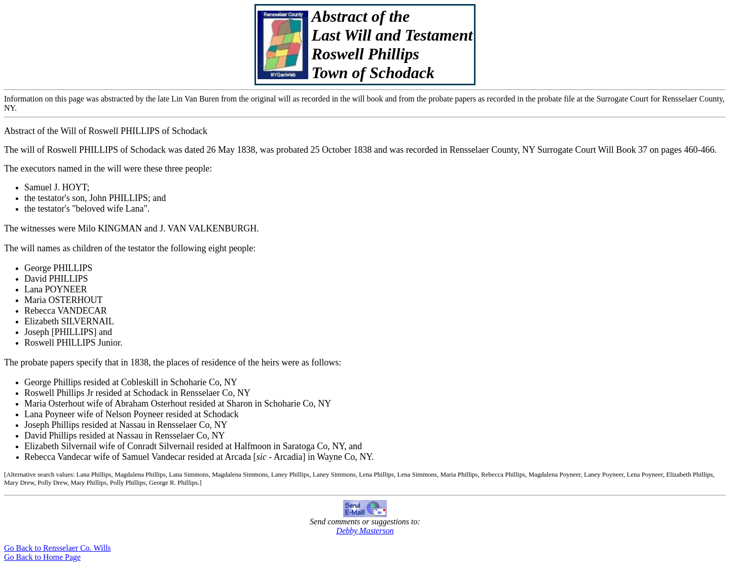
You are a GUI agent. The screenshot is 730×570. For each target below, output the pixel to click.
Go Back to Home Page (42, 557)
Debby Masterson (364, 530)
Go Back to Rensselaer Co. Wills (57, 548)
